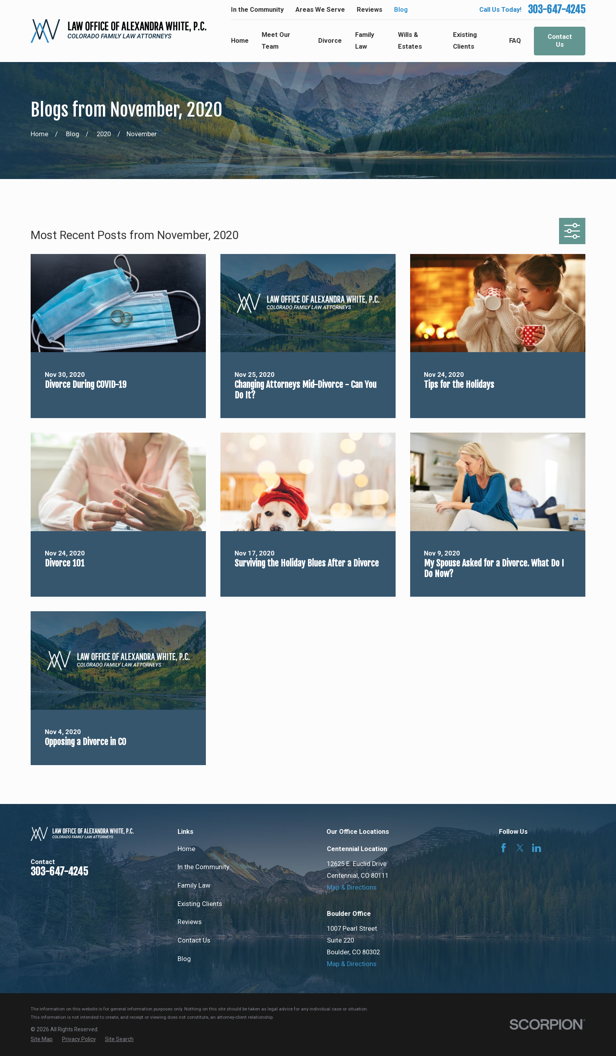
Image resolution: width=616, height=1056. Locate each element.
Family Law (194, 885)
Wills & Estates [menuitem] (410, 40)
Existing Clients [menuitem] (465, 40)
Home (186, 849)
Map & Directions (351, 887)
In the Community (257, 9)
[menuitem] (42, 1039)
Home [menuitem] (240, 40)
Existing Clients (200, 904)
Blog (401, 9)
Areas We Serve (320, 9)
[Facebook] (503, 847)
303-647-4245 (556, 10)
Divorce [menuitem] (330, 40)
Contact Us (560, 40)
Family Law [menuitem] (364, 40)
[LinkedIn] (536, 847)
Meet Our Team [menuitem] (276, 40)
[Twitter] (519, 847)
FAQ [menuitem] (515, 40)
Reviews (369, 9)
